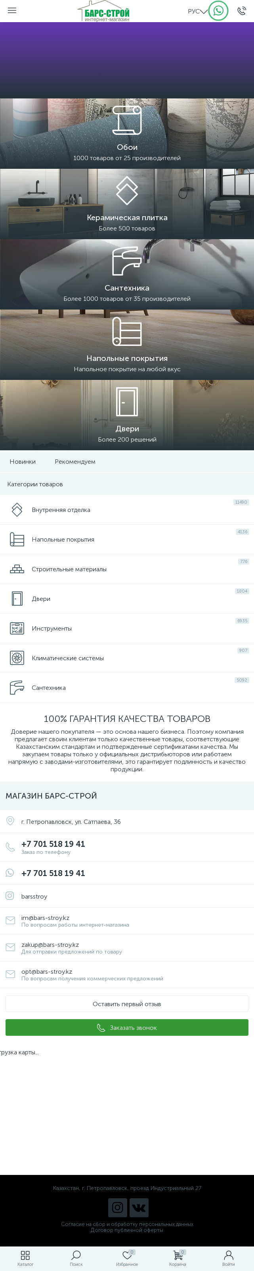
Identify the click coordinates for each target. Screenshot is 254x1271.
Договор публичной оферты (127, 1230)
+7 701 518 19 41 (134, 847)
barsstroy (34, 896)
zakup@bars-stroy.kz (134, 948)
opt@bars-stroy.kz (134, 975)
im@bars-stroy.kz (134, 921)
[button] (127, 1003)
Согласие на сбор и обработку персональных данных (127, 1224)
